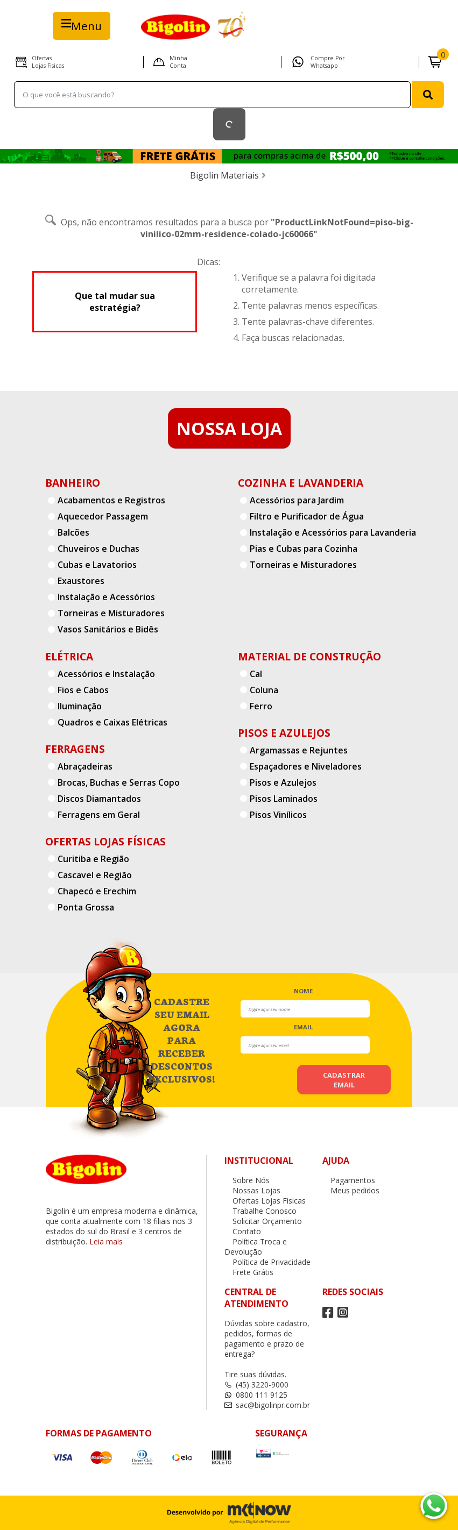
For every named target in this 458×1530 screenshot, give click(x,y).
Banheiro (72, 482)
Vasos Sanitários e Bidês (108, 629)
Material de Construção (309, 656)
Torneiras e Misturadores (111, 613)
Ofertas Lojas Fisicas (48, 61)
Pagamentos (348, 1180)
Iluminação (80, 706)
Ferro (261, 706)
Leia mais (106, 1241)
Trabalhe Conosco (260, 1211)
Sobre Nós (247, 1180)
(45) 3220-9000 (256, 1384)
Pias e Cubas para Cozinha (303, 548)
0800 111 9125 (255, 1395)
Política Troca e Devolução (255, 1246)
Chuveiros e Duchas (98, 548)
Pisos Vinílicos (278, 815)
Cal (256, 674)
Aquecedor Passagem (103, 516)
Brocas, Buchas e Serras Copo (119, 782)
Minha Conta (178, 61)
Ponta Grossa (86, 907)
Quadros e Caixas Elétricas (112, 722)
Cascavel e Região (95, 875)
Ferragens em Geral (99, 815)
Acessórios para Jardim (297, 500)
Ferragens (75, 749)
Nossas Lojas (252, 1190)
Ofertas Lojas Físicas (105, 841)
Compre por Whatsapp (327, 61)
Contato (242, 1231)
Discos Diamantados (99, 799)
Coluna (264, 690)
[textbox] (212, 94)
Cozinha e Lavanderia (300, 482)
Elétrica (69, 656)
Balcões (73, 532)
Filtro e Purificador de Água (307, 516)
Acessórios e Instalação (106, 674)
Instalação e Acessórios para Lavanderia (333, 532)
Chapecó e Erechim (97, 891)
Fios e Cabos (83, 690)
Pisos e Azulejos (284, 732)
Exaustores (81, 581)
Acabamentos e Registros (111, 500)
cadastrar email (344, 1080)
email (303, 1027)
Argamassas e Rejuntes (299, 750)
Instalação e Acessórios (106, 597)
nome (303, 991)
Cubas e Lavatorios (97, 565)
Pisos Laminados (284, 799)
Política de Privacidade (267, 1262)
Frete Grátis (248, 1272)
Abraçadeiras (85, 766)
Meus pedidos (350, 1190)
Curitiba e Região (93, 859)
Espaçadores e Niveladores (306, 766)
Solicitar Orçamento (263, 1221)
